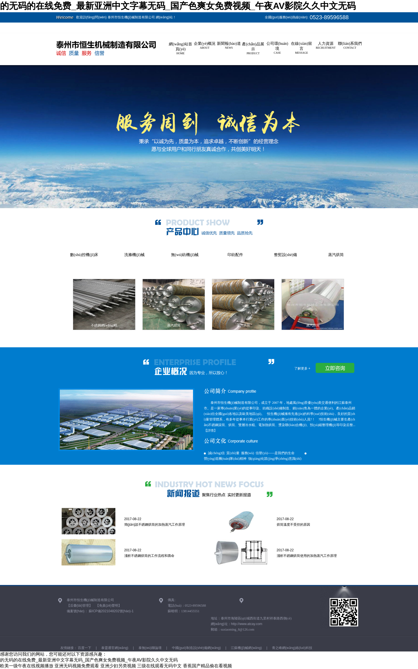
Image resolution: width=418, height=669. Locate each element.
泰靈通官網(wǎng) (114, 648)
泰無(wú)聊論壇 (149, 648)
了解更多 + (302, 368)
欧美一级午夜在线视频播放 (26, 665)
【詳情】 (210, 430)
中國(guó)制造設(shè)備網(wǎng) (196, 648)
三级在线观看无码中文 (159, 665)
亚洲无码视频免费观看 (77, 665)
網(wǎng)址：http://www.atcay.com (237, 624)
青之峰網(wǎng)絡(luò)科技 (291, 648)
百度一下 (84, 648)
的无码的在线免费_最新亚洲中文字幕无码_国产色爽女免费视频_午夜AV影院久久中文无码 (178, 6)
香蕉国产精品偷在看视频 (207, 665)
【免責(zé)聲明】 (109, 605)
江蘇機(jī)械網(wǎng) (246, 648)
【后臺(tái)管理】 (80, 605)
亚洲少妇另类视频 (118, 665)
